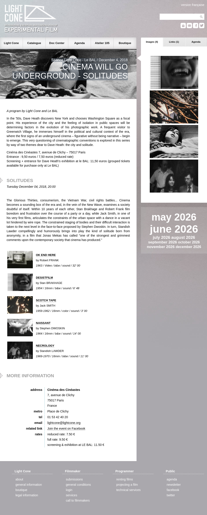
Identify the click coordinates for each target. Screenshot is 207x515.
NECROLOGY (45, 345)
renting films (124, 479)
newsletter (174, 484)
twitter (171, 495)
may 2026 (174, 217)
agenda (172, 479)
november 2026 (161, 247)
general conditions (78, 484)
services (71, 495)
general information (28, 484)
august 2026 (183, 237)
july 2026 (162, 237)
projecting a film (127, 484)
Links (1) (174, 41)
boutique (21, 490)
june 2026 (174, 229)
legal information (26, 495)
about (19, 479)
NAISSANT (43, 323)
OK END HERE (46, 255)
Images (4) (152, 41)
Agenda (196, 41)
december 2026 (188, 247)
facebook (173, 490)
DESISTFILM (44, 277)
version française (192, 5)
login (69, 490)
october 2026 (189, 242)
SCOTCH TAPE (46, 300)
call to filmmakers (78, 500)
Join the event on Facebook (66, 428)
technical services (128, 490)
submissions (74, 479)
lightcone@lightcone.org (63, 423)
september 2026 (163, 242)
